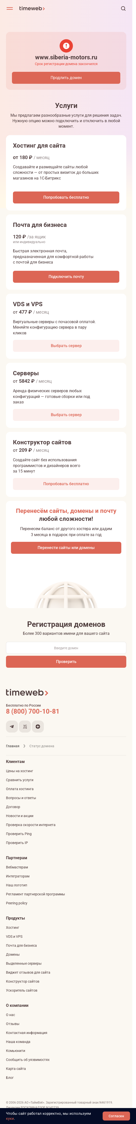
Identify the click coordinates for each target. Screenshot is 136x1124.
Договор (13, 807)
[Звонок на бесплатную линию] (66, 711)
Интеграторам (17, 876)
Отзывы (12, 1024)
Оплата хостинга (20, 789)
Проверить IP (17, 843)
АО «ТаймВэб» (34, 1102)
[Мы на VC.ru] (25, 727)
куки (10, 1118)
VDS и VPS (14, 936)
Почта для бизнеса (21, 945)
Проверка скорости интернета (31, 825)
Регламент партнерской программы (35, 894)
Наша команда (18, 1042)
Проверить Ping (19, 834)
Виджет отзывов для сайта (28, 972)
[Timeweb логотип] (62, 8)
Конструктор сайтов (22, 981)
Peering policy (16, 903)
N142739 (52, 1107)
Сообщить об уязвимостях (28, 1060)
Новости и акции (19, 816)
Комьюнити (15, 1051)
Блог (10, 1078)
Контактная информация (26, 1033)
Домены (13, 954)
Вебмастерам (17, 867)
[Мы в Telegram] (12, 727)
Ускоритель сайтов (21, 990)
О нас (10, 1015)
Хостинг (12, 928)
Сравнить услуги (19, 780)
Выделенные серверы (24, 963)
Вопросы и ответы (21, 798)
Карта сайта (16, 1069)
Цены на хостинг (19, 771)
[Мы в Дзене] (38, 727)
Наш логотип (16, 885)
